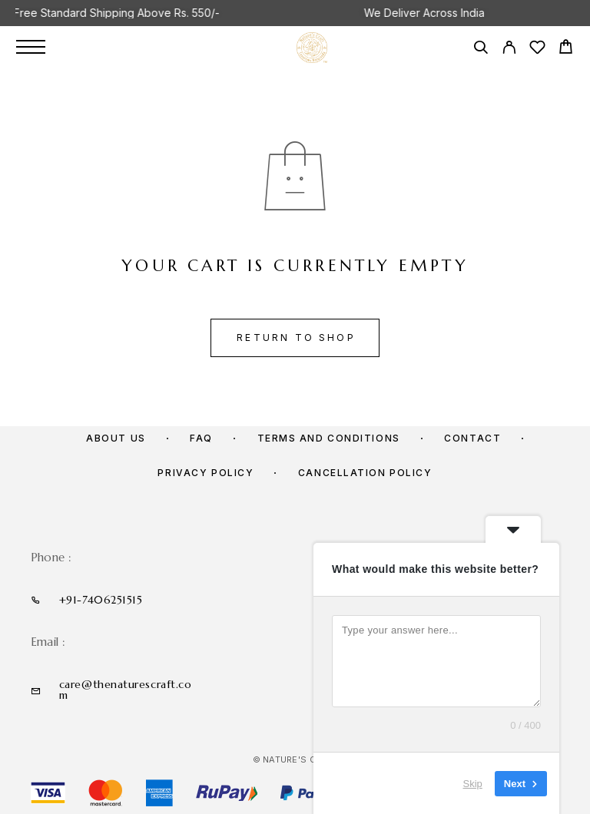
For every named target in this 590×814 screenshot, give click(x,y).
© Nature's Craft (296, 759)
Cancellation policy (365, 472)
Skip (472, 783)
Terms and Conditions (328, 438)
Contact (472, 438)
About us (115, 438)
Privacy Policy (205, 472)
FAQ (201, 438)
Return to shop (296, 337)
